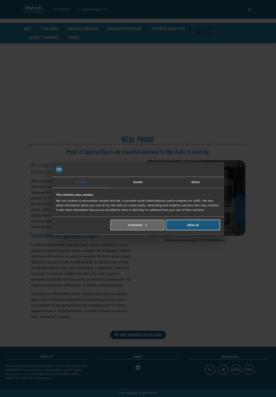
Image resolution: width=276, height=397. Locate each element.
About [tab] (195, 182)
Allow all (193, 225)
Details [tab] (138, 182)
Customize (137, 225)
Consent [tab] (80, 182)
